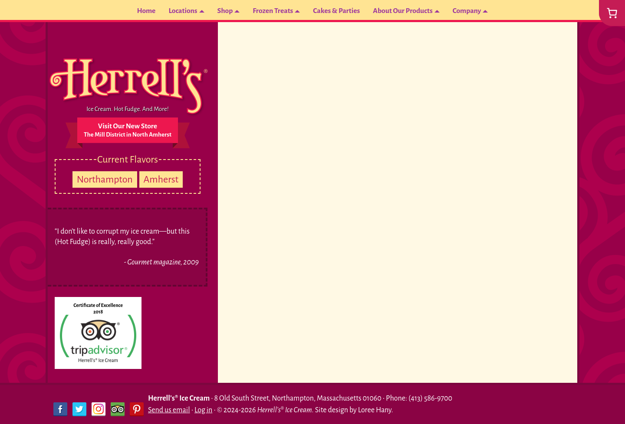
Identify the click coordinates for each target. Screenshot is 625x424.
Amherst (161, 179)
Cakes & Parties (336, 11)
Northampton (105, 179)
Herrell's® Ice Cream (98, 360)
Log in (203, 410)
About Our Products (404, 11)
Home (143, 11)
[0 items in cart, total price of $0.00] (612, 13)
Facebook (60, 409)
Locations (180, 11)
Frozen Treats (272, 11)
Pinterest (137, 409)
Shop (223, 11)
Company (469, 11)
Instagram (98, 409)
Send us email (169, 410)
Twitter (79, 409)
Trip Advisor (118, 409)
